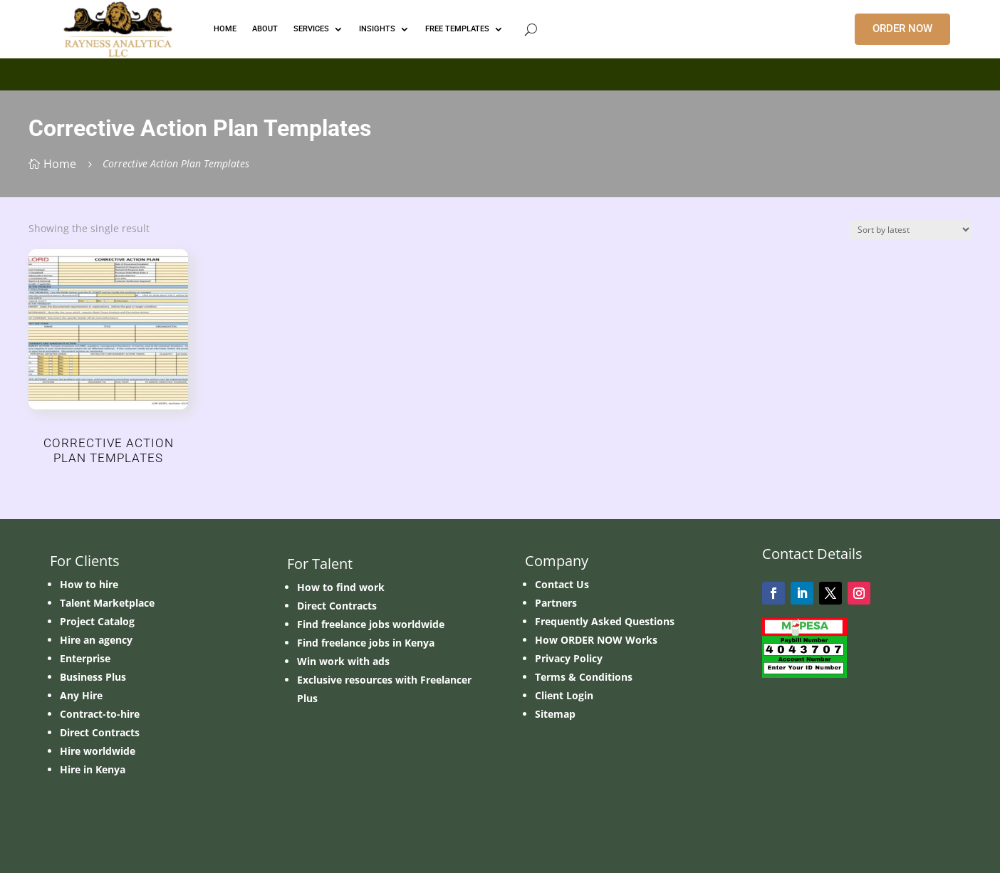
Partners (556, 603)
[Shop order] (910, 229)
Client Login (564, 695)
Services (311, 28)
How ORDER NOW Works (596, 640)
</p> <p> (500, 71)
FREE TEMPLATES (457, 28)
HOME (225, 28)
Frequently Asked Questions (605, 621)
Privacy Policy (569, 658)
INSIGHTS (377, 28)
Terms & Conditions (583, 677)
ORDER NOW (902, 28)
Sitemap (555, 714)
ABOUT (265, 28)
